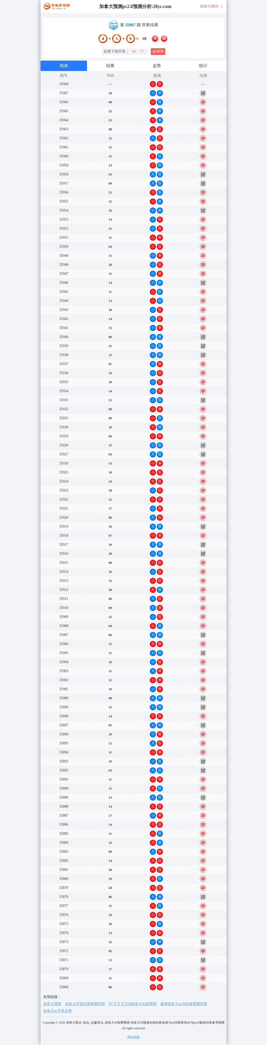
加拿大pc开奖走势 (57, 1011)
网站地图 (133, 1037)
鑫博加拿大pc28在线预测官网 (183, 1004)
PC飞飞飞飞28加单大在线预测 (132, 1004)
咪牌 (158, 52)
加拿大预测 (52, 1004)
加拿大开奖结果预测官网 (85, 1004)
